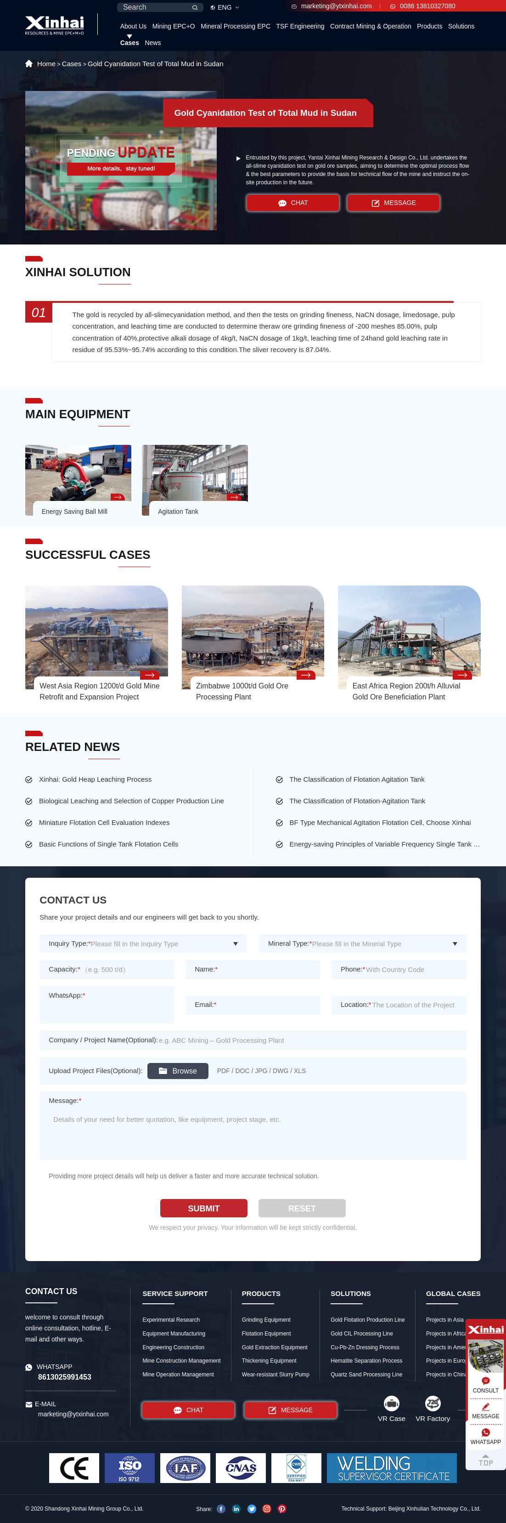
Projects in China (447, 1374)
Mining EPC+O (173, 26)
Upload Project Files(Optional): (95, 1070)
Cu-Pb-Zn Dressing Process (365, 1347)
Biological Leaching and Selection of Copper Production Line (131, 801)
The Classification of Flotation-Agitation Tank (358, 801)
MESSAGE (393, 203)
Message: (65, 1100)
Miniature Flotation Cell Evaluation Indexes (104, 822)
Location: (356, 1004)
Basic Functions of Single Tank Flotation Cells (108, 844)
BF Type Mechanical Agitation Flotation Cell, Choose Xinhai (380, 822)
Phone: (353, 969)
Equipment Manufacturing (173, 1333)
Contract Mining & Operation (370, 26)
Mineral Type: (290, 943)
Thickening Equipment (269, 1361)
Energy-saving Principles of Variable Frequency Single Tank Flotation (385, 844)
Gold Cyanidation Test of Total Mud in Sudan (155, 64)
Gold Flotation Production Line (368, 1320)
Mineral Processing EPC (235, 26)
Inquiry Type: (69, 943)
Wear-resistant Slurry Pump (275, 1374)
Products (429, 26)
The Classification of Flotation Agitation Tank (357, 779)
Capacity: (64, 969)
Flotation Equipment (266, 1333)
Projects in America (449, 1347)
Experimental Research (171, 1320)
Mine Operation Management (178, 1374)
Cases (129, 42)
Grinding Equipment (266, 1320)
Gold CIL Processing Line (362, 1333)
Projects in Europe (448, 1361)
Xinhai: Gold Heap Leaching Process (95, 779)
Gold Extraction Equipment (275, 1347)
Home (46, 64)
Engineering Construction (173, 1347)
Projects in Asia (445, 1320)
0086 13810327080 (422, 6)
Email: (206, 1004)
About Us (133, 26)
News (153, 42)
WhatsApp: (67, 995)
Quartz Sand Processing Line (366, 1374)
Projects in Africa (446, 1333)
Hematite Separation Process (366, 1361)
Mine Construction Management (181, 1361)
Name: (206, 969)
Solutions (461, 26)
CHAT (293, 203)
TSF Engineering (300, 26)
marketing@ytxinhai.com (331, 6)
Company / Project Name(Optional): (103, 1040)
